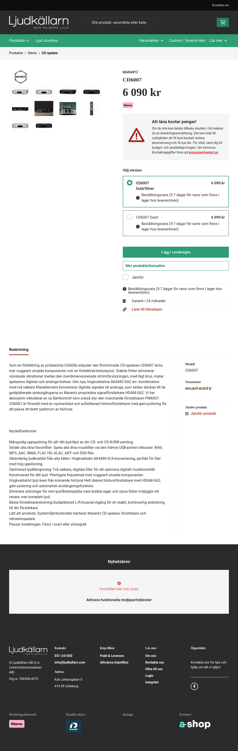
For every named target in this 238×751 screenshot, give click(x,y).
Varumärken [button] (151, 40)
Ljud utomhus (47, 40)
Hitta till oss (154, 669)
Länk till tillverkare (147, 310)
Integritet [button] (152, 682)
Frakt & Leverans (112, 656)
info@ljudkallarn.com (70, 662)
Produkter (19, 40)
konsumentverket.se (203, 152)
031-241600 (63, 656)
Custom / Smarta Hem (187, 40)
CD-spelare (50, 53)
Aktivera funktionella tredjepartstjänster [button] (119, 600)
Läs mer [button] (218, 40)
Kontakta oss (220, 5)
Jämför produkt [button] (200, 414)
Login (149, 675)
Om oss (150, 656)
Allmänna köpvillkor (114, 662)
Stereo (32, 53)
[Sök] (118, 22)
